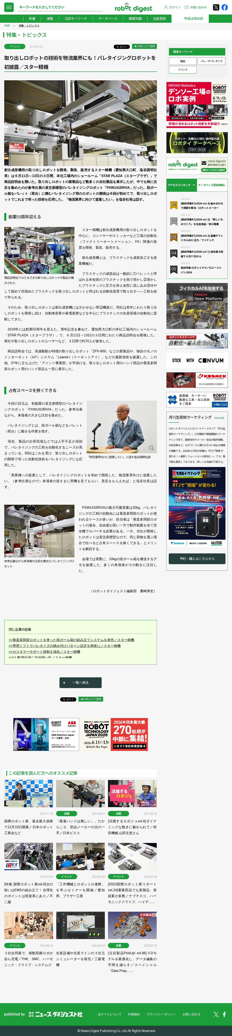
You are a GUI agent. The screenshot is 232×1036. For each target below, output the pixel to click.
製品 (182, 61)
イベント (182, 69)
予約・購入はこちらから (197, 558)
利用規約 (134, 1014)
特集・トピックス (29, 25)
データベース (107, 18)
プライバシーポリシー (161, 1014)
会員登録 (159, 18)
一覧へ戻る (81, 682)
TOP (7, 25)
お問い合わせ (198, 7)
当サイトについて (109, 1014)
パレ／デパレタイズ (212, 61)
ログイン (175, 7)
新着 (32, 18)
